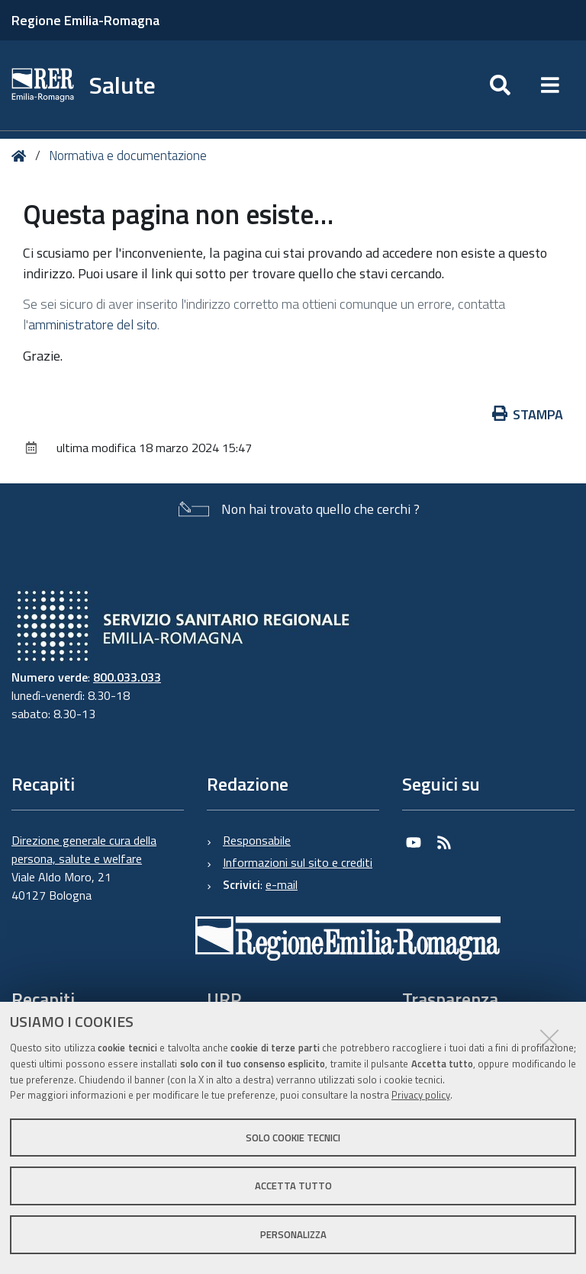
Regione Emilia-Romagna (85, 20)
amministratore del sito (92, 324)
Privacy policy (420, 1094)
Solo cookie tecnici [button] (293, 1137)
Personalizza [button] (293, 1234)
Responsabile (257, 840)
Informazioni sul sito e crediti (297, 862)
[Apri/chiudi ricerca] (500, 85)
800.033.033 (127, 677)
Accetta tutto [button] (293, 1185)
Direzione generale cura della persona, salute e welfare (83, 849)
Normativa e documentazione (128, 155)
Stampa (528, 414)
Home (21, 155)
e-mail (282, 884)
